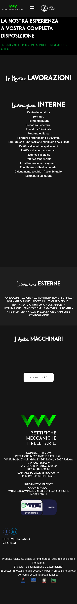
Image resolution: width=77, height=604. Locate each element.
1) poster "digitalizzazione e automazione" (38, 566)
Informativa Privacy (38, 484)
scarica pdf (38, 377)
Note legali (38, 494)
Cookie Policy (38, 488)
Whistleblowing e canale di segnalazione (38, 491)
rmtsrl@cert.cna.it (41, 476)
